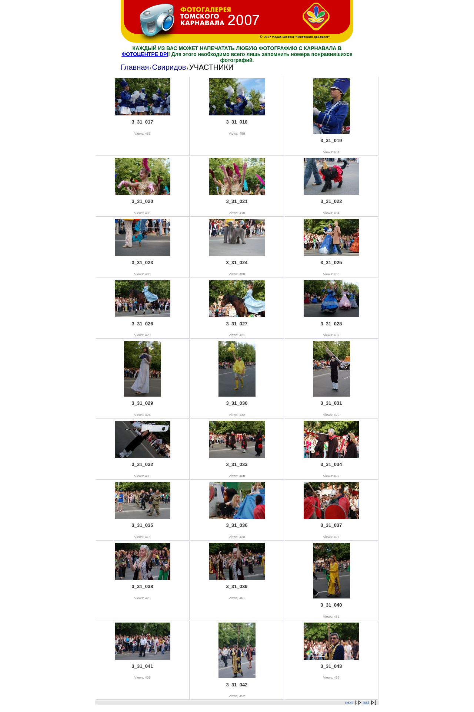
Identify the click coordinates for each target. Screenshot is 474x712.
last (366, 702)
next (349, 702)
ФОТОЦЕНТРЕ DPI (144, 54)
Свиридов (169, 67)
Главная (135, 67)
